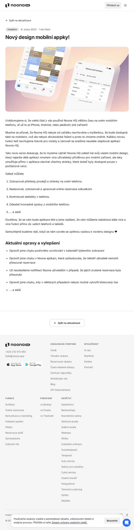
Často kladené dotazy (62, 367)
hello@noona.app (14, 356)
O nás (87, 350)
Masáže (65, 500)
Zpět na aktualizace (18, 20)
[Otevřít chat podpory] (127, 523)
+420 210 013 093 (15, 351)
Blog (52, 384)
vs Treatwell (46, 415)
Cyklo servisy (68, 472)
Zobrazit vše (12, 444)
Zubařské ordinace (71, 444)
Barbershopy (68, 410)
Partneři (88, 367)
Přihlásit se (113, 5)
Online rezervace (14, 410)
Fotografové (68, 483)
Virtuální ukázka (59, 355)
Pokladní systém (14, 421)
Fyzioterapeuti (69, 449)
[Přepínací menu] (125, 5)
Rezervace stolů (14, 432)
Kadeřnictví (67, 404)
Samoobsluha (12, 438)
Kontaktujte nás (58, 378)
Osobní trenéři (69, 478)
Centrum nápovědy (61, 372)
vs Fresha (45, 410)
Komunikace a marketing (18, 415)
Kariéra (88, 361)
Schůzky (10, 404)
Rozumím (112, 520)
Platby (8, 427)
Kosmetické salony (71, 415)
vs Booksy (45, 404)
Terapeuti (66, 455)
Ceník (53, 350)
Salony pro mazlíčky (72, 466)
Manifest (89, 355)
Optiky (65, 495)
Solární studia (68, 427)
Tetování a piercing (71, 489)
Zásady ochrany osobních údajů (69, 522)
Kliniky (64, 438)
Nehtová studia (69, 421)
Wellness (66, 432)
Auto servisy (68, 461)
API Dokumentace (60, 389)
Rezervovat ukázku (61, 361)
